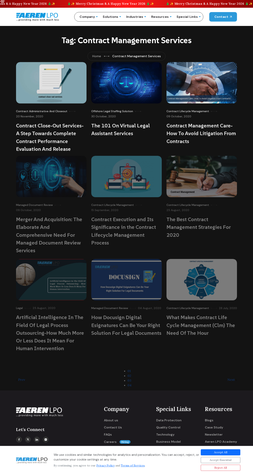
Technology (165, 434)
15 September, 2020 (104, 208)
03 (129, 382)
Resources (160, 17)
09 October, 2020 (178, 115)
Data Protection (169, 420)
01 (129, 373)
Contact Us (113, 427)
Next (232, 381)
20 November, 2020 (29, 115)
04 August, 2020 (149, 306)
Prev (20, 381)
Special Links (187, 17)
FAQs (108, 434)
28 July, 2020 (228, 306)
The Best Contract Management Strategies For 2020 (198, 225)
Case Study (214, 427)
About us (111, 420)
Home (96, 56)
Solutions (110, 17)
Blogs (209, 420)
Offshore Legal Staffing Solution (112, 110)
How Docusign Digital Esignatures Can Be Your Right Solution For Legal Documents (126, 323)
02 (129, 377)
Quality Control (168, 427)
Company (87, 17)
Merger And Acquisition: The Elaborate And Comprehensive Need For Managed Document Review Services (49, 233)
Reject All (220, 467)
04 (129, 387)
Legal (19, 306)
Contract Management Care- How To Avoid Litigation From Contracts (201, 132)
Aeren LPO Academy (221, 441)
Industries (134, 17)
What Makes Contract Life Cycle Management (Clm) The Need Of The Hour (200, 323)
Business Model (168, 441)
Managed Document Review (34, 203)
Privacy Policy (105, 465)
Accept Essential (220, 460)
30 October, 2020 (103, 115)
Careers (117, 442)
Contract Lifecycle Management (187, 110)
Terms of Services (133, 465)
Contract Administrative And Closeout (41, 110)
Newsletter (214, 434)
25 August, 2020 (177, 208)
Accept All (220, 452)
